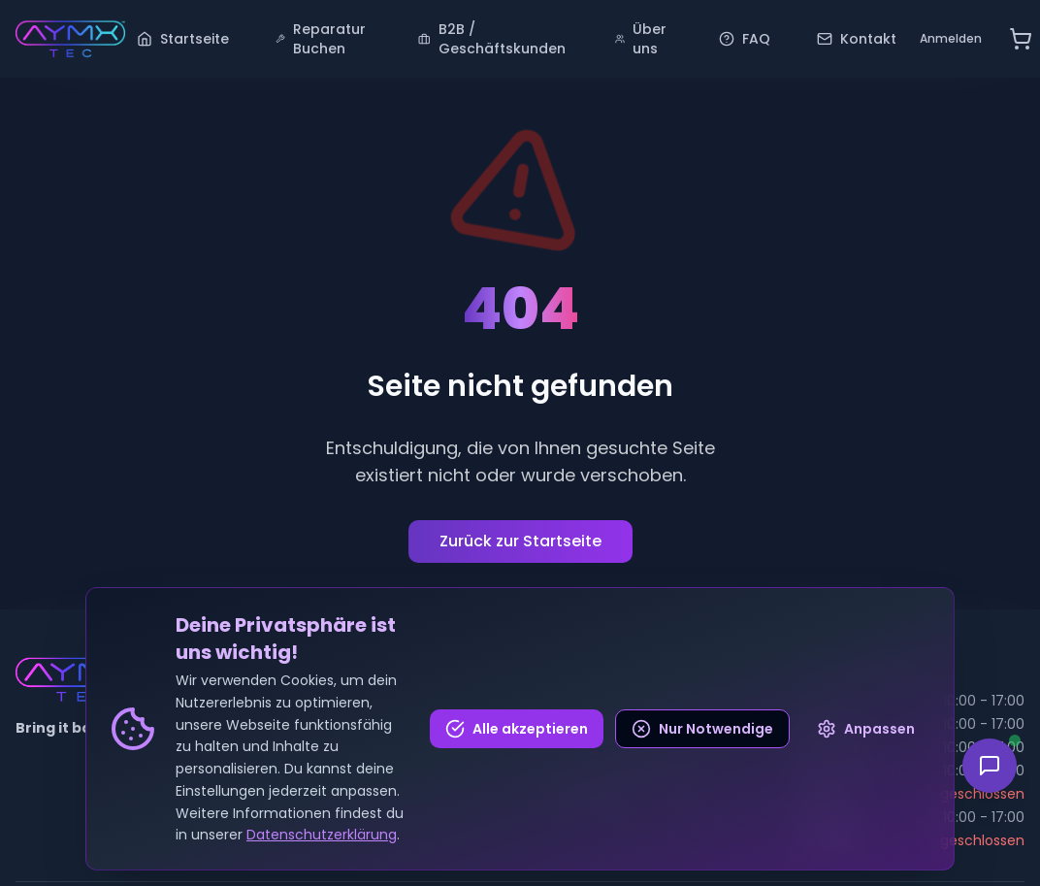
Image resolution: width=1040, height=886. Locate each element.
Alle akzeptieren (516, 728)
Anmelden (951, 38)
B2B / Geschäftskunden (491, 38)
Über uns (640, 38)
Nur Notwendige (702, 728)
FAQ (744, 39)
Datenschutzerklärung (321, 834)
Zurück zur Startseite (520, 541)
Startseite (183, 39)
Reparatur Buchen (321, 38)
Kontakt (856, 39)
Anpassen (866, 728)
